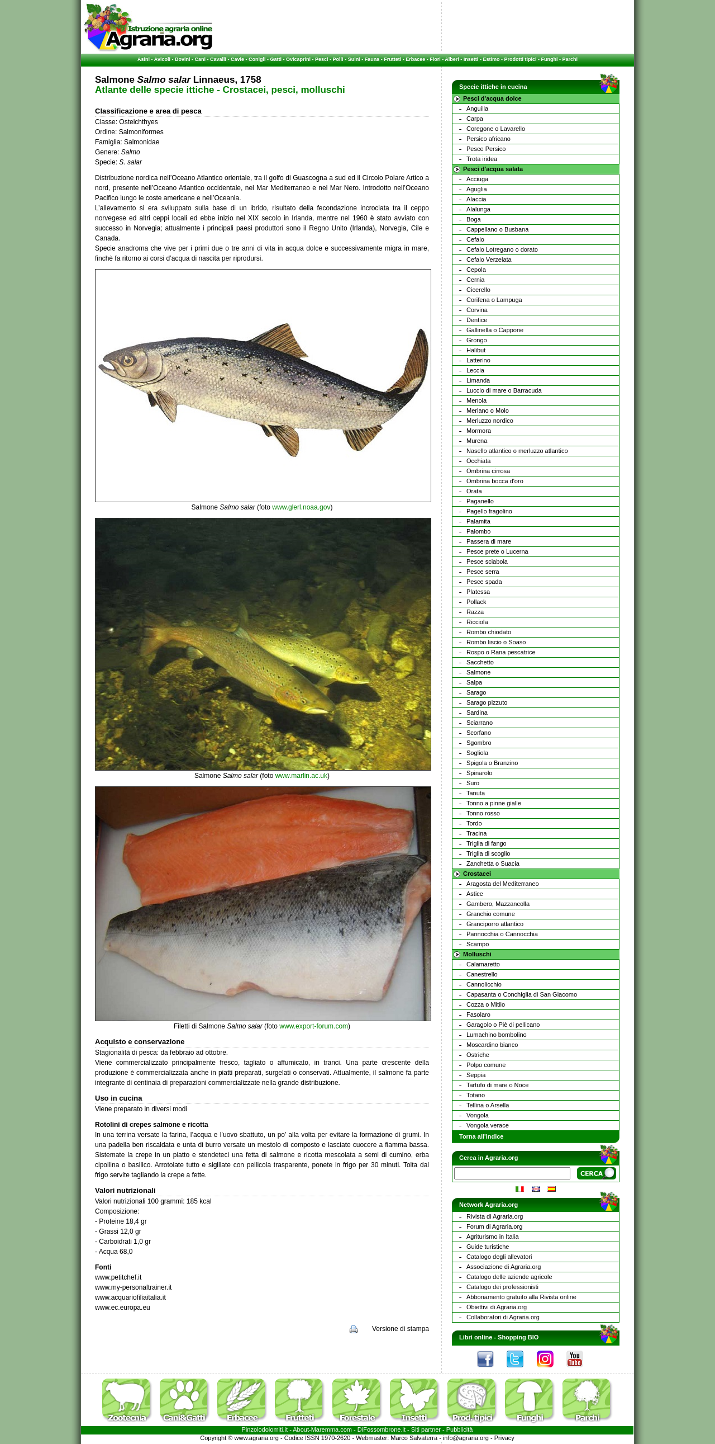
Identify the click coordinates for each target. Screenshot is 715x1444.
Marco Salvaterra (413, 1437)
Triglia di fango (486, 843)
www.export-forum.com (313, 1026)
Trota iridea (481, 158)
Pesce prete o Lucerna (497, 551)
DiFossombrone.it (382, 1429)
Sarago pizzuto (486, 702)
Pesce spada (484, 581)
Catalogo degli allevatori (499, 1256)
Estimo (491, 59)
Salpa (474, 682)
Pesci (321, 59)
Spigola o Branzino (492, 762)
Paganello (480, 501)
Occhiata (478, 460)
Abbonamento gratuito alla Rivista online (521, 1297)
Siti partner (426, 1429)
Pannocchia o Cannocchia (502, 934)
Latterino (478, 360)
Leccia (475, 370)
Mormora (478, 430)
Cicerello (478, 289)
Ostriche (477, 1054)
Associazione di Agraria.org (503, 1266)
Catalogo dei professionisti (502, 1286)
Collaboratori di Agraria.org (503, 1317)
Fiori (435, 59)
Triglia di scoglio (488, 853)
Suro (472, 783)
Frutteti (392, 59)
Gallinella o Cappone (494, 330)
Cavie (237, 59)
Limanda (478, 380)
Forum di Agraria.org (494, 1226)
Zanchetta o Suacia (492, 863)
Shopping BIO (518, 1337)
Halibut (475, 350)
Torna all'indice (481, 1136)
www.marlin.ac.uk (301, 776)
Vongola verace (487, 1125)
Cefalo (475, 239)
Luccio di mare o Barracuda (504, 390)
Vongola (477, 1115)
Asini (143, 59)
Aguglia (476, 189)
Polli (338, 59)
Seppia (475, 1075)
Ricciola (477, 622)
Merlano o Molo (487, 410)
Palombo (478, 531)
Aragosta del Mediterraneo (502, 883)
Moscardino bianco (492, 1044)
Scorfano (478, 732)
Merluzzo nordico (489, 420)
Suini (354, 59)
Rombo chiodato (488, 632)
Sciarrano (479, 722)
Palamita (478, 521)
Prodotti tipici (520, 59)
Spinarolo (479, 773)
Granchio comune (490, 913)
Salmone (478, 672)
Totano (475, 1095)
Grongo (476, 340)
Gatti (276, 59)
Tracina (476, 833)
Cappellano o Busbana (497, 229)
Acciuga (477, 179)
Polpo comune (486, 1064)
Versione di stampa (400, 1329)
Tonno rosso (483, 813)
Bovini (182, 59)
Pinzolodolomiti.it (265, 1429)
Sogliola (477, 752)
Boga (473, 219)
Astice (474, 893)
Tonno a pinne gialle (493, 803)
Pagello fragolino (489, 511)
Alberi (452, 59)
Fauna (372, 59)
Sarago (476, 692)
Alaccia (476, 199)
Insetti (471, 59)
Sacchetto (480, 662)
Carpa (474, 118)
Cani (200, 59)
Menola (476, 400)
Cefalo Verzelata (489, 259)
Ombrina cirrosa (488, 471)
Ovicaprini (298, 59)
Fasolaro (478, 1014)
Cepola (476, 269)
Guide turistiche (487, 1246)
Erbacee (415, 59)
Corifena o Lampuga (494, 299)
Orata (474, 491)
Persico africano (488, 138)
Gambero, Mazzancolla (498, 903)
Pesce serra (482, 571)
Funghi (549, 59)
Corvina (477, 309)
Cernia (475, 279)
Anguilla (477, 108)
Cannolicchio (484, 984)
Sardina (477, 712)
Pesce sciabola (487, 561)
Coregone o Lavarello (495, 128)
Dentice (476, 320)
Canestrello (482, 974)
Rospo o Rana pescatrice (501, 652)
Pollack (476, 601)
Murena (476, 440)
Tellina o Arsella (487, 1105)
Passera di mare (488, 541)
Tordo (474, 823)
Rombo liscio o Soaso (496, 642)
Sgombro (479, 742)
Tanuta (475, 793)
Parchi (570, 59)
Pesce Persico (486, 148)
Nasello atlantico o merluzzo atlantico (517, 450)
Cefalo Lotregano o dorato (502, 249)
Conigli (257, 59)
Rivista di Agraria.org (494, 1216)
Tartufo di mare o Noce (497, 1085)
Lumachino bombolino (496, 1034)
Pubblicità (459, 1429)
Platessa (478, 591)
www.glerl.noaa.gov (301, 507)
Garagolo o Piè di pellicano (503, 1024)
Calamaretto (483, 964)
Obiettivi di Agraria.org (496, 1307)
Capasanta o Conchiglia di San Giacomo (521, 994)
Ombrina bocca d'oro (494, 481)
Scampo (477, 944)
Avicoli (162, 59)
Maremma (325, 1429)
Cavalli (218, 59)
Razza (475, 611)
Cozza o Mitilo (485, 1004)
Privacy (504, 1437)
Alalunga (478, 209)
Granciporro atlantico (494, 924)
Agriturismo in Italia (492, 1236)
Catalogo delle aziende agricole (509, 1276)
